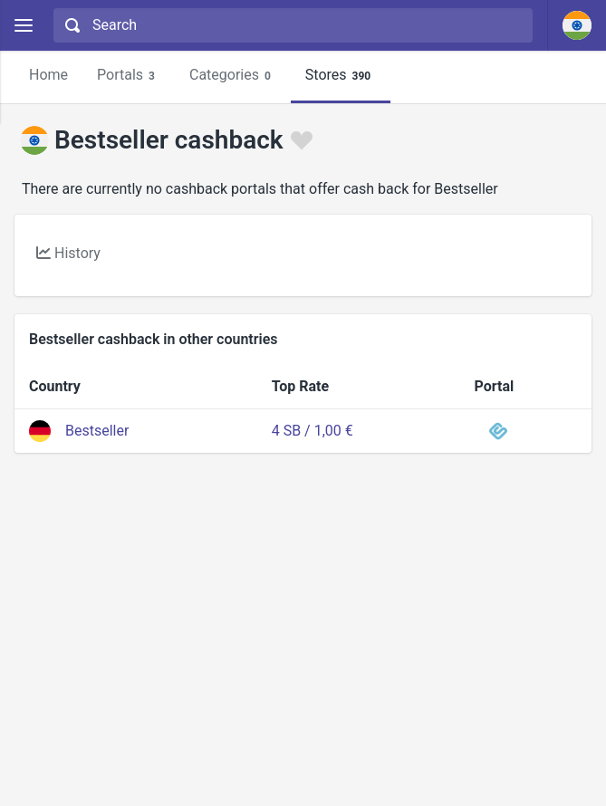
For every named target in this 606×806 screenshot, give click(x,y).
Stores (340, 75)
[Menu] (23, 26)
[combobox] (291, 25)
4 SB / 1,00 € (312, 430)
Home (48, 74)
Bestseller (97, 430)
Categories (232, 75)
